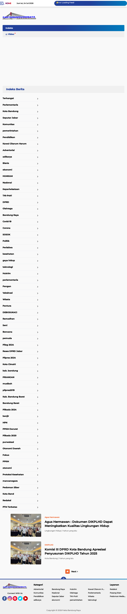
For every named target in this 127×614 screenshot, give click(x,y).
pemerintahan (10, 130)
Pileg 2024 (8, 345)
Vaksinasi (8, 293)
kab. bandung (10, 370)
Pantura (7, 306)
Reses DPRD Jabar (12, 351)
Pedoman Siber (11, 487)
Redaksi (7, 500)
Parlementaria (10, 105)
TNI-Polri (7, 195)
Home (8, 3)
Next (74, 571)
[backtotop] (63, 579)
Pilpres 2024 (9, 357)
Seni (5, 325)
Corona (6, 228)
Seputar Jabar (10, 117)
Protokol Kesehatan (13, 474)
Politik (6, 241)
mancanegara (10, 481)
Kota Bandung (10, 111)
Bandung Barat (11, 403)
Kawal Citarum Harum (14, 143)
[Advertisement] (63, 60)
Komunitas (8, 124)
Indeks (9, 28)
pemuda (7, 338)
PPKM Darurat (10, 429)
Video (11, 34)
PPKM (6, 461)
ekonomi (7, 169)
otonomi (7, 468)
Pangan (7, 286)
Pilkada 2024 (9, 409)
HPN (5, 422)
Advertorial (9, 150)
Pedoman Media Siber (118, 596)
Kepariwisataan (11, 189)
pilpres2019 (9, 390)
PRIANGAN (8, 377)
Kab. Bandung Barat (14, 396)
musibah (7, 383)
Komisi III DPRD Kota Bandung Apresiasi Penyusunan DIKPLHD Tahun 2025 (75, 551)
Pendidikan (9, 137)
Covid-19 (7, 221)
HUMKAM (8, 176)
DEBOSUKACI (10, 312)
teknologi (8, 267)
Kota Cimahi (9, 364)
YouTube (27, 599)
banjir (6, 416)
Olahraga (8, 208)
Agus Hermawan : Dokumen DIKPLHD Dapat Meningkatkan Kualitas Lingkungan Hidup (78, 524)
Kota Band (8, 494)
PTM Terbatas (10, 507)
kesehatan (8, 254)
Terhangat (8, 98)
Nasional (7, 182)
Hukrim (7, 273)
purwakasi (8, 442)
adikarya (7, 156)
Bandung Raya (11, 215)
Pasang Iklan (115, 593)
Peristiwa (8, 247)
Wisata (6, 299)
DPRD (6, 202)
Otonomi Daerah (12, 448)
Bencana (7, 332)
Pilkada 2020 (9, 435)
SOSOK (6, 234)
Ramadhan (9, 318)
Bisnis (6, 163)
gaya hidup (9, 260)
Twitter (21, 599)
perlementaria (10, 280)
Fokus (6, 455)
